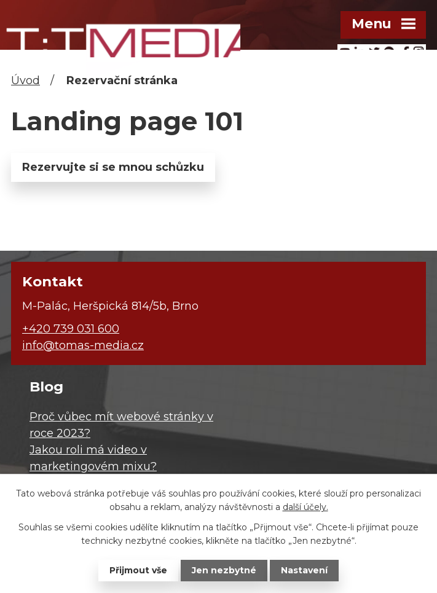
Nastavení (304, 570)
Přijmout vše (138, 570)
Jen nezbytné (224, 570)
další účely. (305, 506)
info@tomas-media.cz (83, 345)
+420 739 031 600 (70, 329)
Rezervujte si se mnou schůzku (113, 167)
